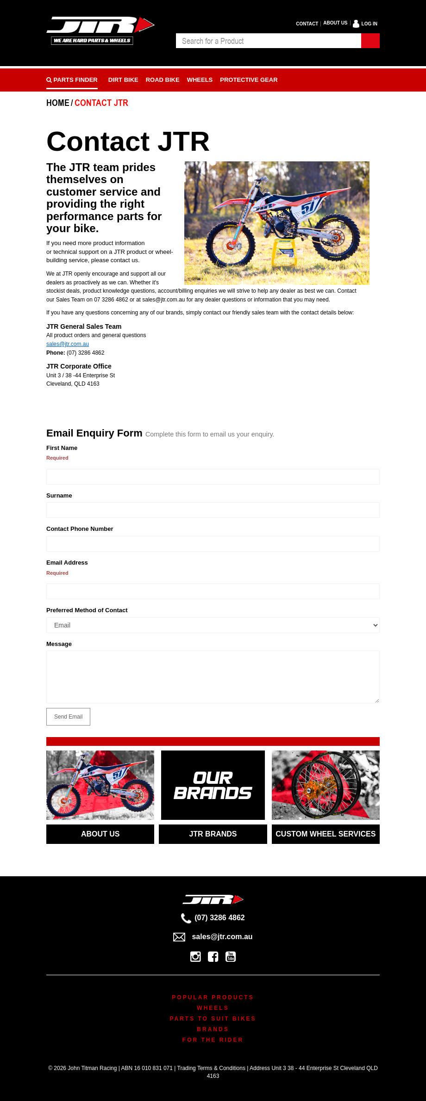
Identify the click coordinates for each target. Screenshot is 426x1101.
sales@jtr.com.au (67, 344)
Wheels (200, 79)
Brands (213, 1029)
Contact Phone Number (79, 528)
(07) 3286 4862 (213, 918)
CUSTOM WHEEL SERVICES (326, 834)
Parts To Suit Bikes (212, 1018)
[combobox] (268, 40)
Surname (59, 495)
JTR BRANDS (213, 834)
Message (59, 643)
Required (57, 458)
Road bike (163, 79)
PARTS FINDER (72, 79)
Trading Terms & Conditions (211, 1068)
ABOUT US (100, 834)
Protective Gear (248, 79)
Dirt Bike (123, 79)
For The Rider (213, 1040)
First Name (61, 447)
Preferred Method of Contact (87, 610)
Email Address (67, 562)
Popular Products (213, 997)
